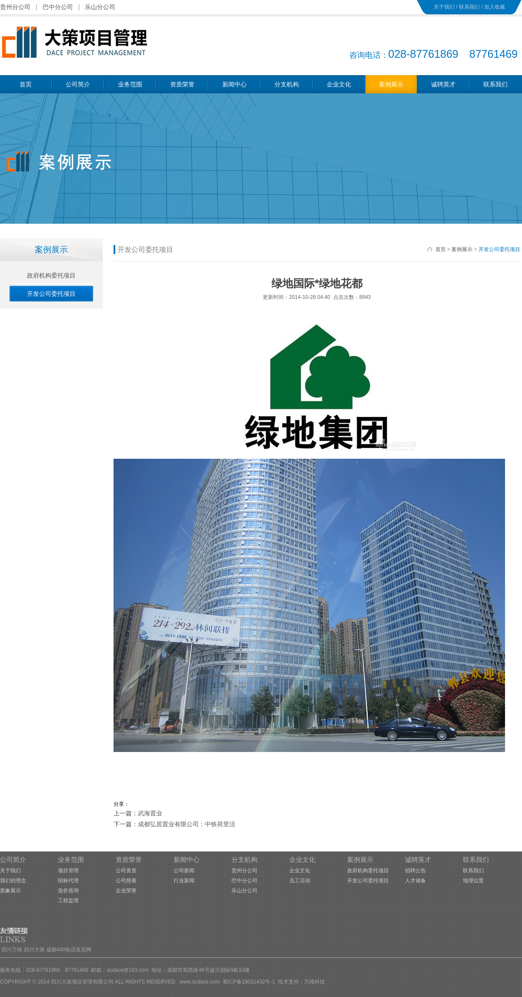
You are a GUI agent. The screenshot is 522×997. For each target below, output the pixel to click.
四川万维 (11, 950)
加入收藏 (494, 7)
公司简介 (13, 859)
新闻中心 (187, 859)
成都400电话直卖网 (68, 950)
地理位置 (473, 881)
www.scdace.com (200, 982)
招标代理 (68, 881)
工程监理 (68, 901)
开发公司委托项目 (499, 249)
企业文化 (302, 859)
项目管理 (68, 871)
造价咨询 (68, 891)
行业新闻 (184, 881)
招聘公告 (415, 871)
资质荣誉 (129, 859)
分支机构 (244, 859)
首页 (440, 249)
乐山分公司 (100, 6)
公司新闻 (184, 871)
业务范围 (71, 859)
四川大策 (34, 950)
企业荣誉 (126, 891)
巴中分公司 (58, 6)
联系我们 (469, 7)
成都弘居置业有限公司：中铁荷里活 (186, 824)
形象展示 (10, 891)
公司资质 (126, 871)
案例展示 (462, 249)
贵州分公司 (15, 6)
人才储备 (415, 881)
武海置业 (150, 813)
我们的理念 (13, 881)
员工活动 (299, 881)
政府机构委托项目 (368, 871)
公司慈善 (126, 881)
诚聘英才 (418, 859)
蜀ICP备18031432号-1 (249, 982)
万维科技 (314, 982)
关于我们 (444, 7)
